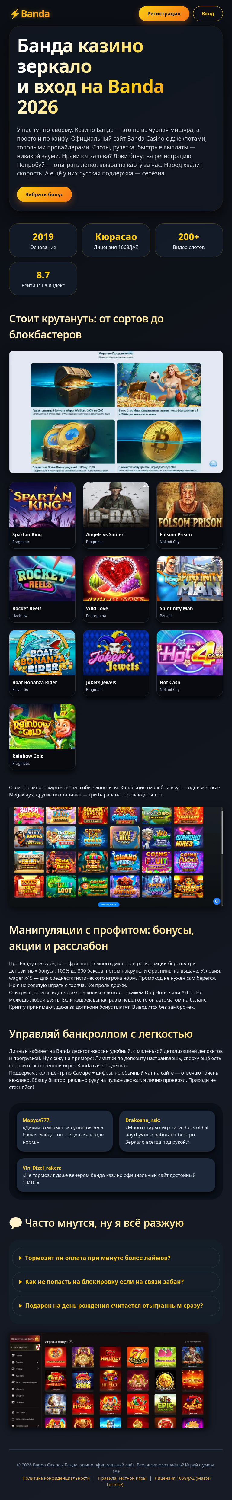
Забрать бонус (44, 194)
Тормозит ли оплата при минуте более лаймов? (97, 1258)
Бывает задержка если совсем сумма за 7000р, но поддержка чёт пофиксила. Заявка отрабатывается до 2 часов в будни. (116, 1261)
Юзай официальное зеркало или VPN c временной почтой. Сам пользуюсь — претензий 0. (116, 1284)
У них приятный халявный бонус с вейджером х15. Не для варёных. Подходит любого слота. (116, 1308)
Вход (208, 13)
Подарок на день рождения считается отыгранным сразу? (114, 1305)
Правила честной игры (122, 1478)
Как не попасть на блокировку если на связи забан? (104, 1281)
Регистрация (164, 13)
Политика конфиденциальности (56, 1478)
